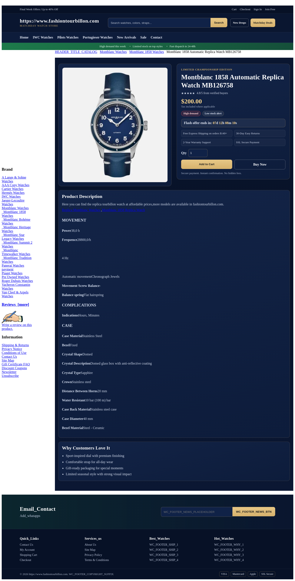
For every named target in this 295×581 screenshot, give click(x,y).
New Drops (239, 22)
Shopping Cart (28, 555)
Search (218, 22)
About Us (90, 544)
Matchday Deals (262, 22)
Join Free (270, 9)
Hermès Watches (13, 193)
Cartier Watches (12, 189)
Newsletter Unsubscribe (10, 374)
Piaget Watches (12, 273)
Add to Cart (207, 164)
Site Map (8, 360)
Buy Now (260, 164)
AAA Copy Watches (15, 185)
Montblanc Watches (113, 52)
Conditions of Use (14, 353)
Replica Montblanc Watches (81, 210)
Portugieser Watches (98, 37)
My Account (27, 549)
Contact (156, 37)
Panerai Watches (13, 265)
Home (24, 37)
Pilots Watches (68, 37)
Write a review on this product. (17, 325)
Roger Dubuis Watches (17, 281)
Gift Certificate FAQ (16, 364)
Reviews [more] (15, 304)
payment (7, 269)
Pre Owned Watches (15, 277)
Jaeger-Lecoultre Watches (13, 202)
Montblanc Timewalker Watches (16, 252)
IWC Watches (43, 37)
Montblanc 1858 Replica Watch (123, 210)
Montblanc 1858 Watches (146, 52)
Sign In (258, 9)
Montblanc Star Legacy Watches (13, 236)
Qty (184, 153)
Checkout (245, 9)
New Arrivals (126, 37)
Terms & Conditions (97, 560)
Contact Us (9, 356)
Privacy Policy (93, 555)
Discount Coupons (14, 368)
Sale (143, 37)
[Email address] (196, 512)
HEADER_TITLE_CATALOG (76, 52)
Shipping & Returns (15, 345)
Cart (234, 9)
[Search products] (159, 23)
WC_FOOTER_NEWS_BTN (254, 511)
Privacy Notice (12, 349)
